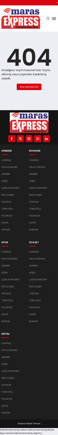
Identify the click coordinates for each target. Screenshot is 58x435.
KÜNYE (4, 222)
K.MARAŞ (6, 160)
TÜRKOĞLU (7, 208)
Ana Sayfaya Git (29, 86)
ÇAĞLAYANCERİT (10, 187)
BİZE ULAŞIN (7, 194)
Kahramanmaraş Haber (13, 429)
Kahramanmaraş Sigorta (27, 433)
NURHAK (5, 229)
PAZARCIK (6, 215)
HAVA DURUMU (9, 167)
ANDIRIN (5, 174)
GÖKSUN (6, 201)
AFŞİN (4, 180)
